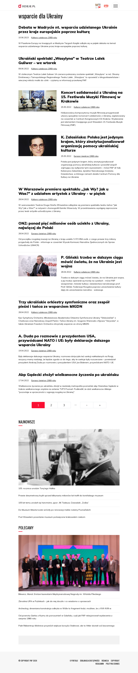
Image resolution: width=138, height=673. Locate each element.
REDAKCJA (105, 660)
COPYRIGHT (115, 660)
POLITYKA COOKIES (113, 663)
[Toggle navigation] (116, 6)
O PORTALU (74, 660)
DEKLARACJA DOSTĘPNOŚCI (89, 660)
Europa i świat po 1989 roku (86, 156)
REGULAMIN (100, 663)
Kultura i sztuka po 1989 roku (44, 37)
